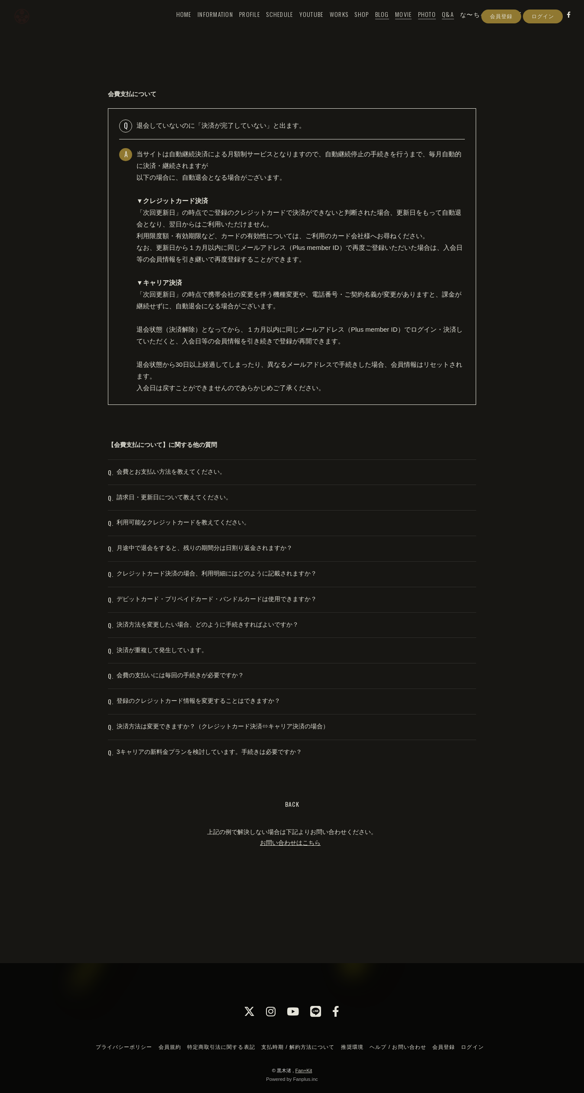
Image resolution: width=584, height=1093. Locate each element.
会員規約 (170, 1047)
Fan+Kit (303, 1070)
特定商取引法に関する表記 (221, 1047)
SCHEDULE (270, 24)
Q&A (439, 24)
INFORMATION (206, 24)
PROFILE (240, 24)
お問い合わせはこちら (290, 914)
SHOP (352, 24)
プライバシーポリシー (124, 1047)
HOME (174, 24)
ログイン (543, 40)
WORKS (329, 24)
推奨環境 (352, 1047)
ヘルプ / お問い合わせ (398, 1047)
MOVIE (394, 24)
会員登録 (501, 40)
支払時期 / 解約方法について (298, 1047)
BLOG (373, 24)
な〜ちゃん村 (471, 24)
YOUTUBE (302, 24)
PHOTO (417, 24)
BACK (292, 875)
